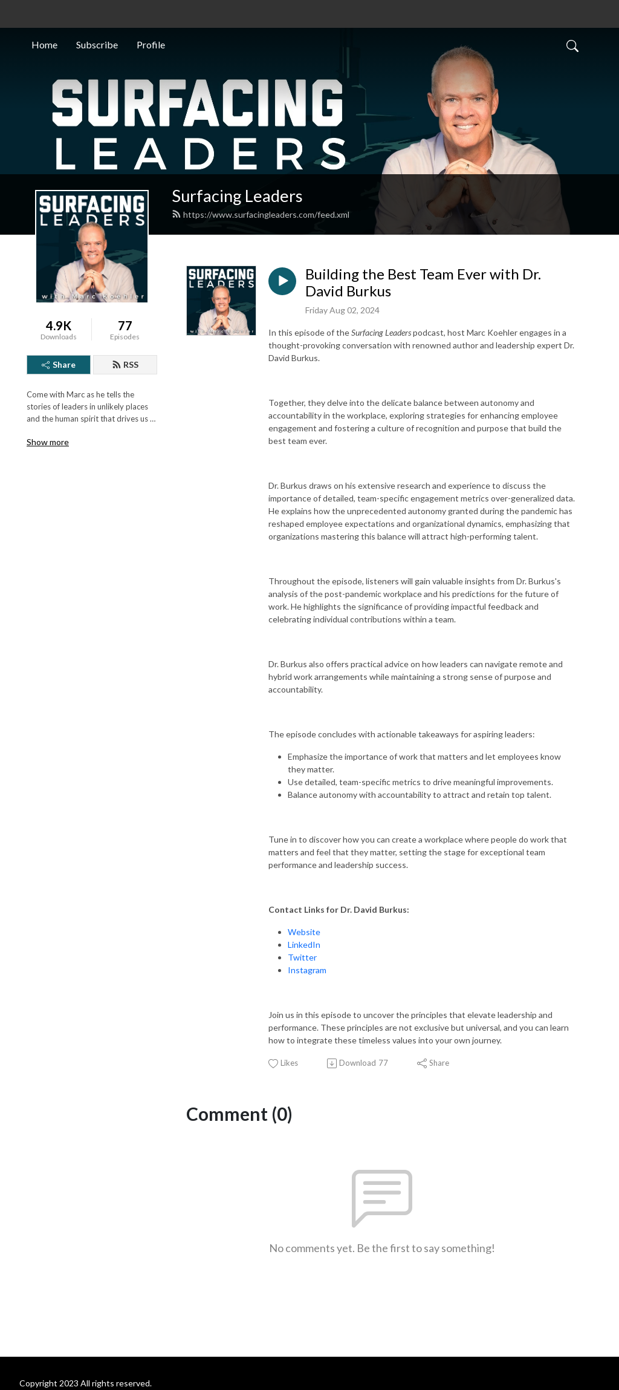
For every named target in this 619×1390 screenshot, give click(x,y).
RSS (125, 364)
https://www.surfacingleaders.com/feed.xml (260, 214)
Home (44, 44)
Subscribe (97, 44)
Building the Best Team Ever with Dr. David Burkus (423, 283)
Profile (151, 44)
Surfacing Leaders (237, 196)
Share (59, 364)
